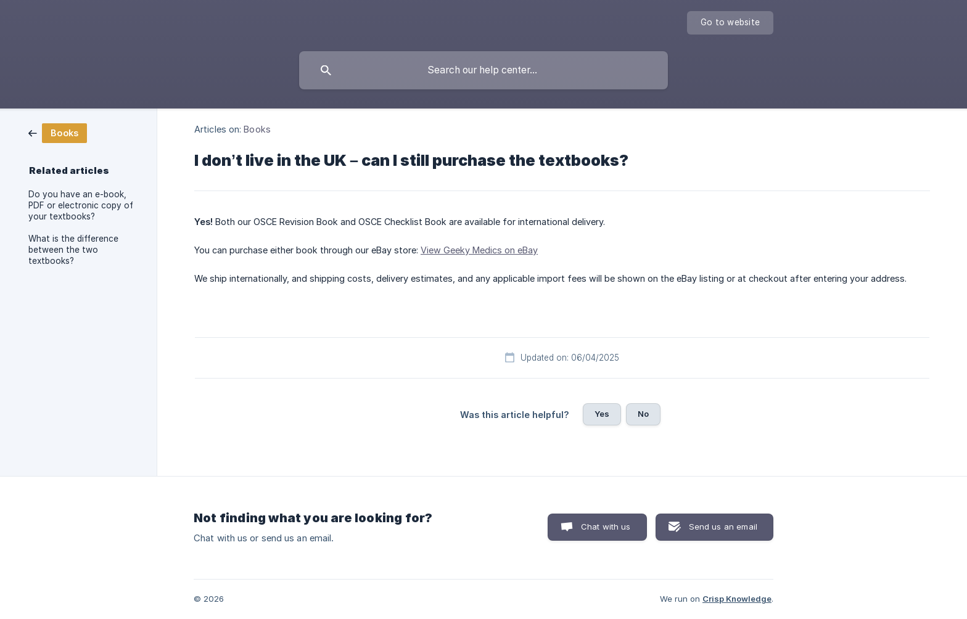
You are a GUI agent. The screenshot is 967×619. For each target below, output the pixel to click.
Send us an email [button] (723, 526)
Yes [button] (602, 414)
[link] (57, 132)
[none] (730, 23)
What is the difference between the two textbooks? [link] (73, 250)
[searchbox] (483, 70)
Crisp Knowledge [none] (737, 599)
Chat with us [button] (606, 526)
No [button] (643, 414)
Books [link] (257, 129)
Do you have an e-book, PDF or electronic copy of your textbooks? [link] (80, 205)
